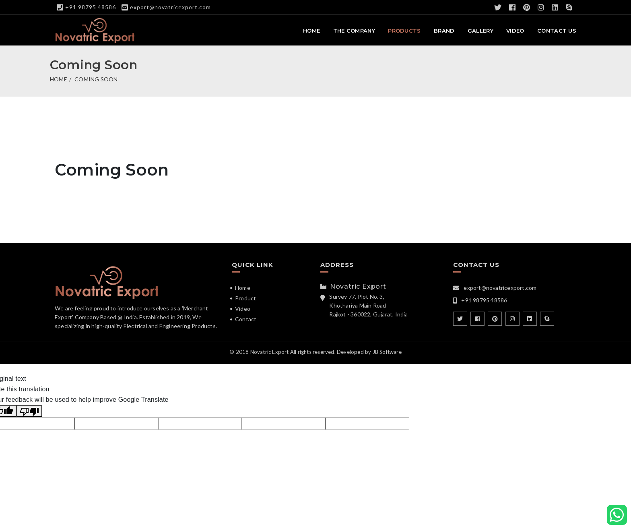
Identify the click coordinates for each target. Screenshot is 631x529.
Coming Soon (96, 79)
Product (245, 298)
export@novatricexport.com (170, 7)
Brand (444, 30)
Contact (245, 319)
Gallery (480, 30)
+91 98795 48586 (90, 7)
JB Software (387, 352)
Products (404, 30)
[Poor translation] (29, 411)
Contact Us (556, 30)
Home (311, 30)
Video (515, 30)
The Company (354, 30)
